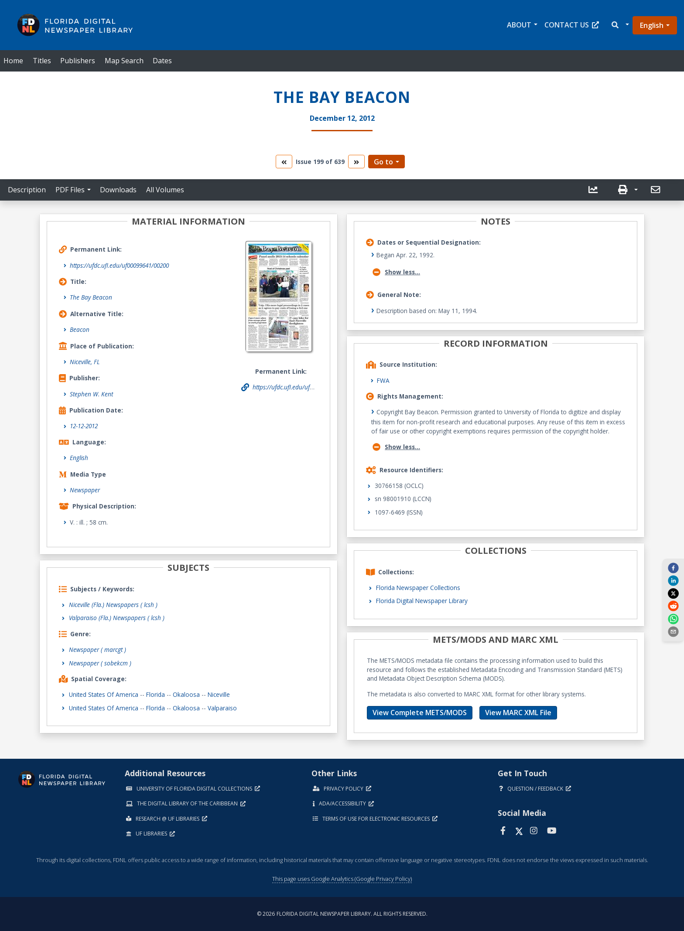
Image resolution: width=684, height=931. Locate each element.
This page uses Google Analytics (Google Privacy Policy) (342, 879)
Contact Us (571, 25)
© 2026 (342, 913)
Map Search (124, 60)
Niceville (219, 694)
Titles (42, 60)
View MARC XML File (518, 712)
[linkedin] (673, 580)
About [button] (519, 25)
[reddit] (673, 605)
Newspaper (85, 490)
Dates (162, 60)
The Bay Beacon (91, 297)
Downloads (118, 189)
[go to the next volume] (356, 161)
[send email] (673, 631)
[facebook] (673, 567)
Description (27, 189)
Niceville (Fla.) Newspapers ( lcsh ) (113, 604)
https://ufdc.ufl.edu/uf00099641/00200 (119, 265)
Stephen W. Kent (91, 394)
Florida (155, 694)
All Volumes (165, 189)
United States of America (103, 694)
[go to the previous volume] (284, 161)
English (651, 25)
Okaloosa (186, 694)
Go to (383, 162)
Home (13, 60)
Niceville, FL (85, 362)
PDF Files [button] (70, 189)
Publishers (77, 60)
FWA (383, 380)
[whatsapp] (673, 618)
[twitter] (673, 593)
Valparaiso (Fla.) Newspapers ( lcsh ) (116, 618)
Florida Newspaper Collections (418, 587)
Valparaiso (222, 708)
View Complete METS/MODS (420, 712)
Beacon (79, 329)
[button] (620, 25)
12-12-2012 (84, 426)
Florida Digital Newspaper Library (422, 601)
